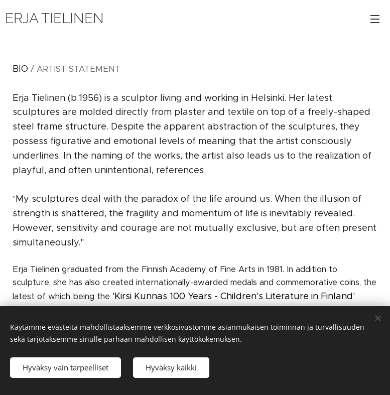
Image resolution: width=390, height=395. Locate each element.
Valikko (374, 19)
